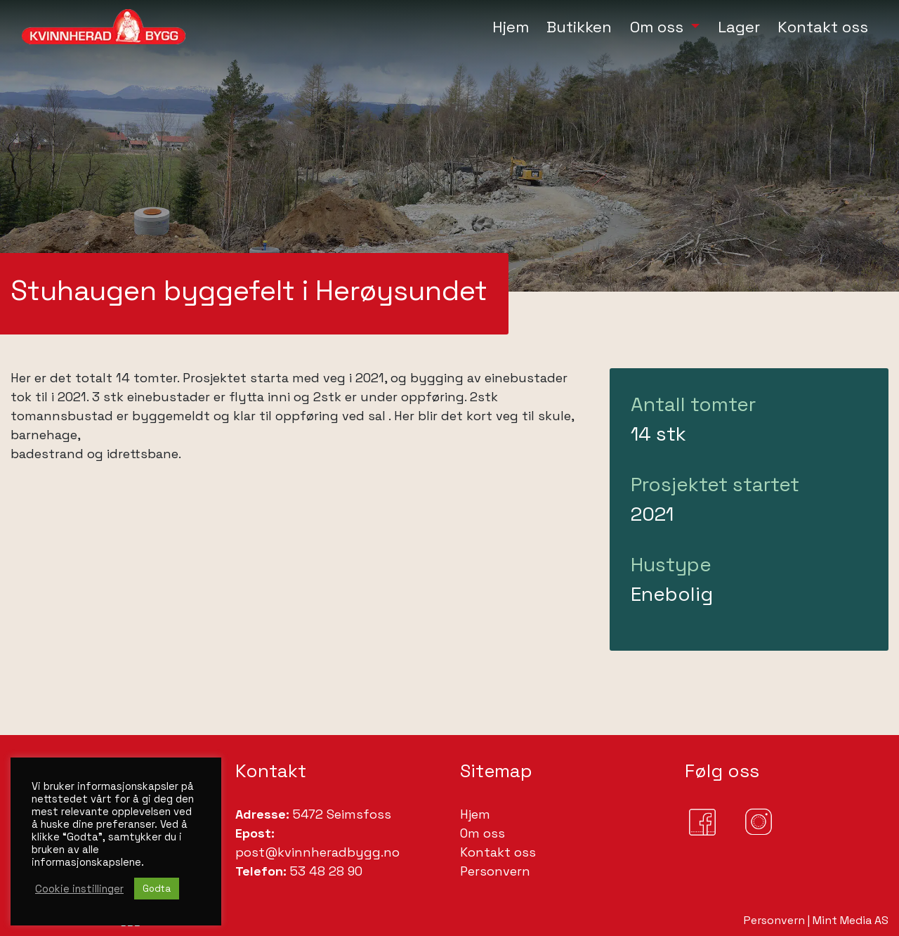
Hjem (475, 814)
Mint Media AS (850, 920)
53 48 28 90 (324, 871)
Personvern (495, 871)
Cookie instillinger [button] (79, 889)
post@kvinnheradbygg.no (317, 852)
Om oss (482, 833)
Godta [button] (157, 889)
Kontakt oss (498, 852)
